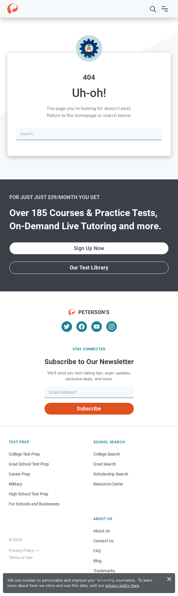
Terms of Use (20, 557)
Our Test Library (89, 267)
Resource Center (108, 484)
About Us (101, 531)
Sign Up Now (89, 248)
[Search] (153, 8)
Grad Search (104, 464)
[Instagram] (111, 326)
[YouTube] (96, 326)
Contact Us (103, 541)
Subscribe (89, 408)
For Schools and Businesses (34, 504)
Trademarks (104, 570)
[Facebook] (81, 326)
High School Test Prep (28, 494)
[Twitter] (66, 326)
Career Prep (19, 474)
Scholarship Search (110, 474)
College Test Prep (24, 454)
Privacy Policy (21, 550)
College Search (106, 454)
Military (15, 484)
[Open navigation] (165, 8)
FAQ (97, 551)
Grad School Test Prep (29, 464)
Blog (97, 560)
